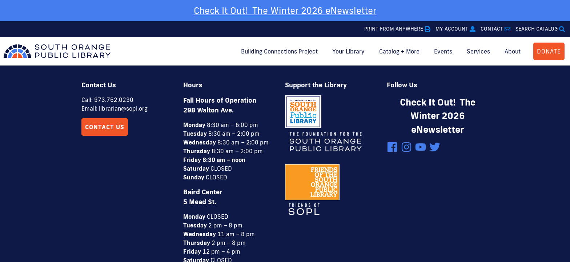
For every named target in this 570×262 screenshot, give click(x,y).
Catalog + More (399, 51)
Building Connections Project (279, 51)
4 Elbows (322, 235)
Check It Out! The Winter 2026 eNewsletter (285, 10)
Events (443, 51)
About (513, 51)
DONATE (549, 51)
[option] (285, 10)
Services (478, 51)
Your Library (348, 51)
